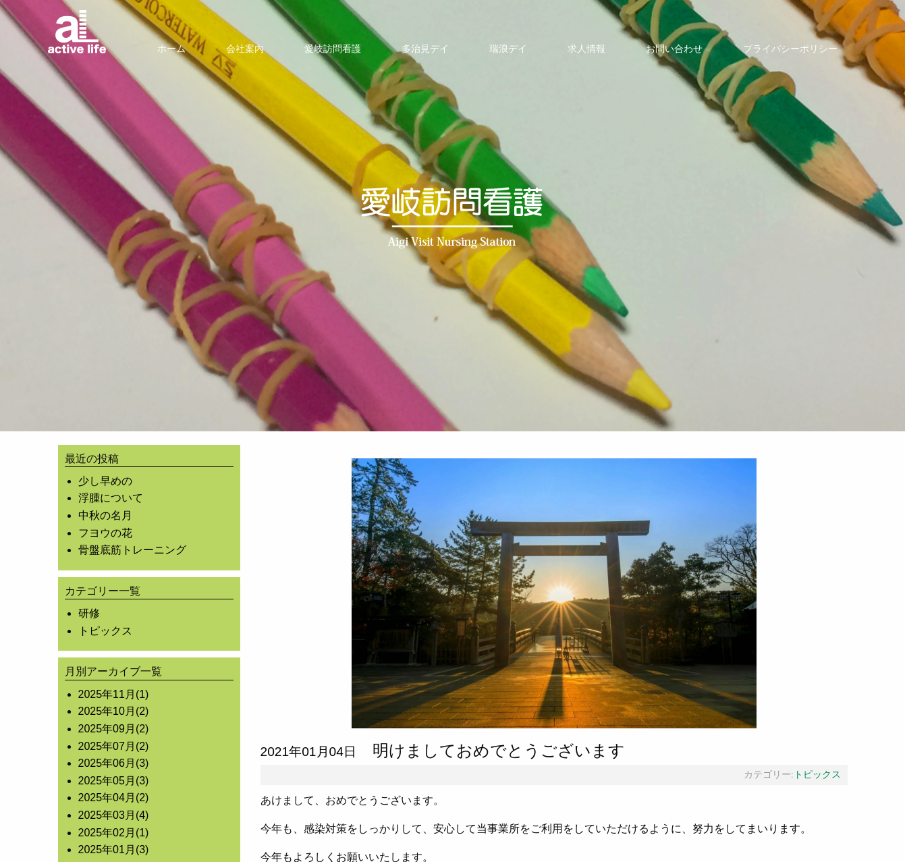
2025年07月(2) (113, 746)
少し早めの (105, 481)
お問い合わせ (674, 48)
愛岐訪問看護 (332, 48)
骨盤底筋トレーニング (132, 550)
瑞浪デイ (508, 48)
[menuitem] (171, 48)
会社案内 (245, 48)
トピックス (105, 631)
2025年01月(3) (113, 849)
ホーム (171, 48)
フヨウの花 (105, 533)
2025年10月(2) (113, 711)
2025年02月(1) (113, 832)
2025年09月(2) (113, 728)
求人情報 (586, 48)
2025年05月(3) (113, 780)
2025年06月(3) (113, 763)
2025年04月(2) (113, 797)
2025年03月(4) (113, 815)
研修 (89, 613)
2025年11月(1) (113, 694)
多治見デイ (425, 48)
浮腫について (110, 498)
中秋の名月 (105, 515)
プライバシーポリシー (790, 48)
